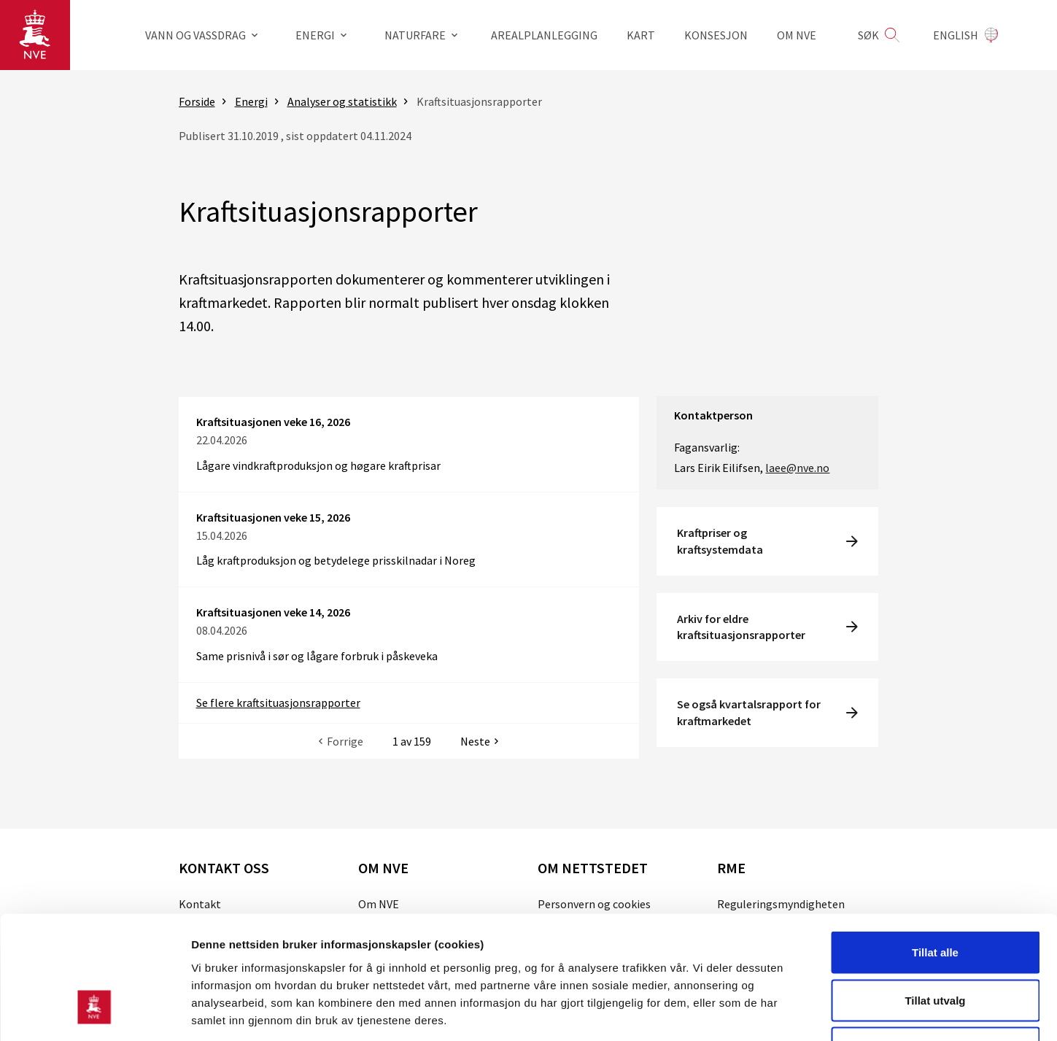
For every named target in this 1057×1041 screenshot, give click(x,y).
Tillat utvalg (935, 897)
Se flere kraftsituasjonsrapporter (278, 702)
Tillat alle (935, 849)
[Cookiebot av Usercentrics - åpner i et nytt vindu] (94, 1012)
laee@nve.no (797, 467)
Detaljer (776, 1012)
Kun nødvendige (935, 945)
